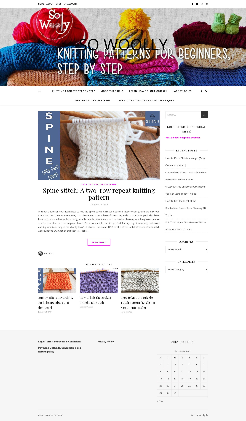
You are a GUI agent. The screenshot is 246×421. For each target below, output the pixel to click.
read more (99, 242)
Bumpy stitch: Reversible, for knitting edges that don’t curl (55, 303)
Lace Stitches (182, 91)
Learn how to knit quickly (148, 91)
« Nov (160, 400)
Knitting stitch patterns (92, 100)
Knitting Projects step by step (73, 91)
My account (70, 4)
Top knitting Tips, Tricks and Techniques (145, 100)
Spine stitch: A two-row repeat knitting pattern (99, 193)
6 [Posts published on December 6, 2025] (197, 364)
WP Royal (57, 415)
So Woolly (123, 44)
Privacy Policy (106, 341)
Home (41, 4)
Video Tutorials (112, 91)
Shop (59, 4)
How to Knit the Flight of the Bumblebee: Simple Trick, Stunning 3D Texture (185, 208)
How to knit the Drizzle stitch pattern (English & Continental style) (138, 303)
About (50, 4)
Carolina (48, 253)
